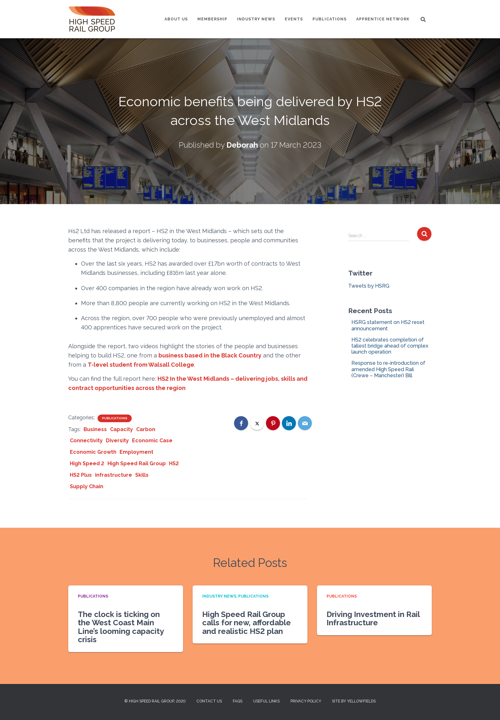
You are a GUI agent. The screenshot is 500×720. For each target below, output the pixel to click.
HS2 (174, 463)
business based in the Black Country (209, 355)
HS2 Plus (81, 475)
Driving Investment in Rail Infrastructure (373, 618)
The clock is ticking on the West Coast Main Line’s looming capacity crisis (121, 627)
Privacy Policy (305, 701)
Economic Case (152, 440)
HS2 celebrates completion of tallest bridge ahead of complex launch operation (389, 346)
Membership (212, 19)
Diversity (117, 440)
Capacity (121, 429)
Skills (142, 475)
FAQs (237, 701)
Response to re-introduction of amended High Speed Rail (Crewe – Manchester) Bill (388, 369)
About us (176, 19)
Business (95, 429)
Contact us (209, 701)
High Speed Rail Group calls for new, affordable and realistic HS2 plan (246, 623)
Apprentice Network (382, 19)
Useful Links (266, 701)
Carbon (145, 429)
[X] (257, 423)
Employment (136, 452)
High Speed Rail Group (136, 463)
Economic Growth (93, 452)
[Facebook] (241, 423)
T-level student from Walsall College (141, 364)
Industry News (256, 19)
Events (294, 19)
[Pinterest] (273, 423)
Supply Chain (86, 486)
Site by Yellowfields (354, 701)
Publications (329, 19)
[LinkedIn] (289, 423)
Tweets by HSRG (368, 286)
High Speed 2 (87, 463)
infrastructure (113, 475)
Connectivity (86, 440)
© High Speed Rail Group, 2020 (155, 701)
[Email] (305, 423)
